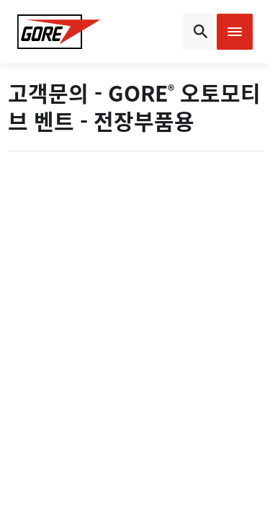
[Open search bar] (198, 32)
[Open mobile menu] (235, 32)
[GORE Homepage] (59, 31)
